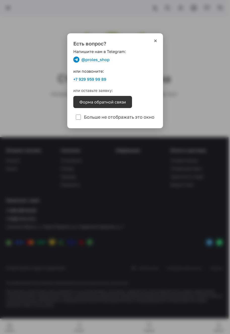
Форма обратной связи (102, 102)
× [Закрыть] (155, 41)
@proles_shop (91, 60)
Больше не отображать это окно (115, 117)
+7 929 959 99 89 (89, 79)
